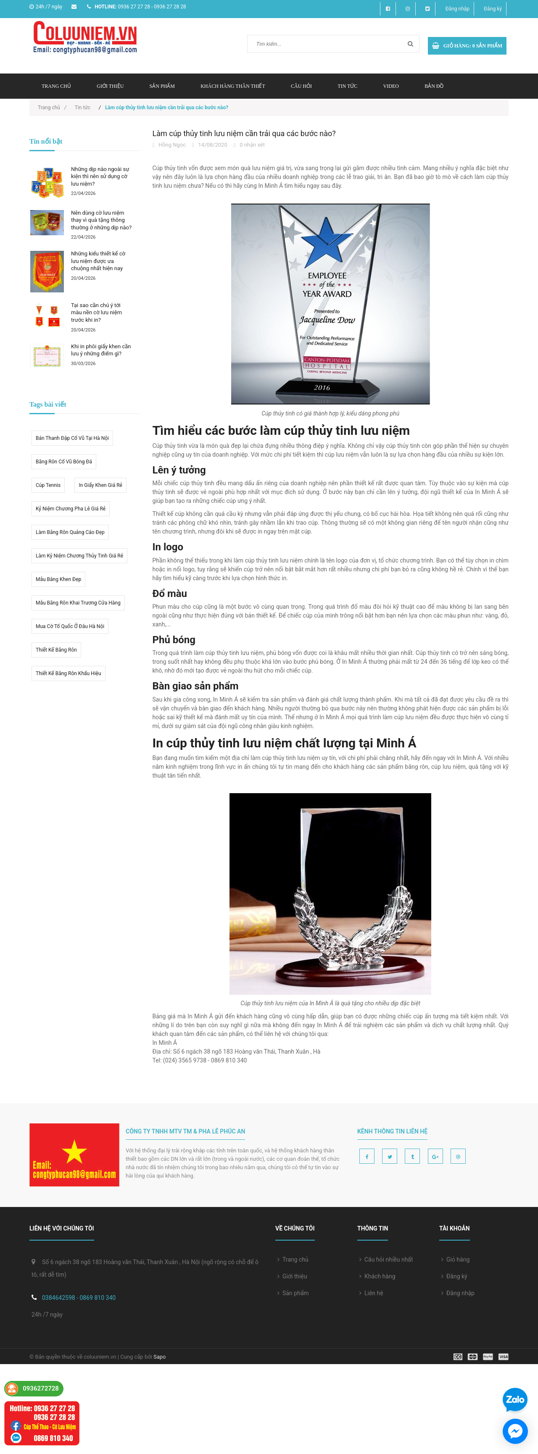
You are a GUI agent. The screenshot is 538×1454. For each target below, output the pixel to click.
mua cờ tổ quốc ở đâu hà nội (70, 626)
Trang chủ (56, 86)
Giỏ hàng (455, 1259)
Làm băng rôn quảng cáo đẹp (70, 532)
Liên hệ (371, 1293)
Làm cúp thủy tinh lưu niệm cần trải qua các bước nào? (244, 133)
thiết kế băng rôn (56, 650)
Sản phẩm (293, 1293)
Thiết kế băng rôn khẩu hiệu (68, 673)
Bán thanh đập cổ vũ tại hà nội (72, 438)
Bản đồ (434, 86)
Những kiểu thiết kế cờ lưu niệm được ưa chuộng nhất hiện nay (98, 260)
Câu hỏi (301, 86)
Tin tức (347, 86)
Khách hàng (377, 1276)
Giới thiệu (110, 86)
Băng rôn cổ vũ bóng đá (64, 462)
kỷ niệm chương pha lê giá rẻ (70, 509)
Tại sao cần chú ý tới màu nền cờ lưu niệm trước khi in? (96, 312)
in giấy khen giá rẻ (100, 485)
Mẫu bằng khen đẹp (58, 579)
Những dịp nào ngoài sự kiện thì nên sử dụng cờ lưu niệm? (100, 176)
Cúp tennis (48, 485)
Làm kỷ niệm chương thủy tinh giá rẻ (79, 556)
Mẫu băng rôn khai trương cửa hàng (78, 603)
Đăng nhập (457, 9)
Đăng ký (493, 9)
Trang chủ (293, 1259)
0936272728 (41, 1388)
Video (391, 86)
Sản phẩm (162, 86)
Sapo (159, 1357)
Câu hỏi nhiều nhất (386, 1259)
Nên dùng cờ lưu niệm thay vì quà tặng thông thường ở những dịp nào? (101, 220)
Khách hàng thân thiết (232, 86)
